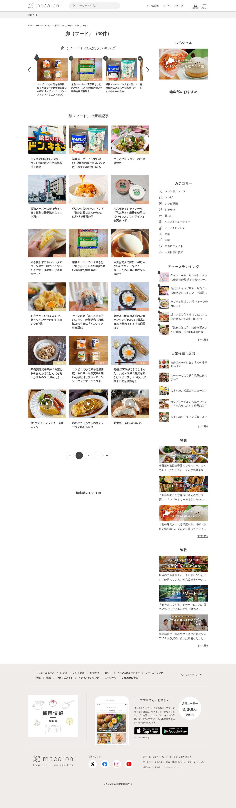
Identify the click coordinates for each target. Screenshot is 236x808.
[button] (29, 69)
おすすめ (179, 5)
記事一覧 (147, 757)
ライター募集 (172, 757)
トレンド (166, 5)
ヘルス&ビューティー (128, 673)
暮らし (108, 673)
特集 (38, 677)
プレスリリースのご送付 (154, 762)
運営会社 (147, 767)
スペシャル (110, 677)
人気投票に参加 (130, 677)
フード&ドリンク (154, 673)
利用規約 (156, 767)
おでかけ (94, 673)
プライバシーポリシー (172, 767)
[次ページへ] (107, 455)
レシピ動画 (153, 5)
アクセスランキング (88, 677)
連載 (48, 677)
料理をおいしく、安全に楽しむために (188, 762)
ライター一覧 (158, 757)
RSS (168, 762)
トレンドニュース (45, 673)
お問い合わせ (185, 757)
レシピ (63, 673)
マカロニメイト (65, 677)
